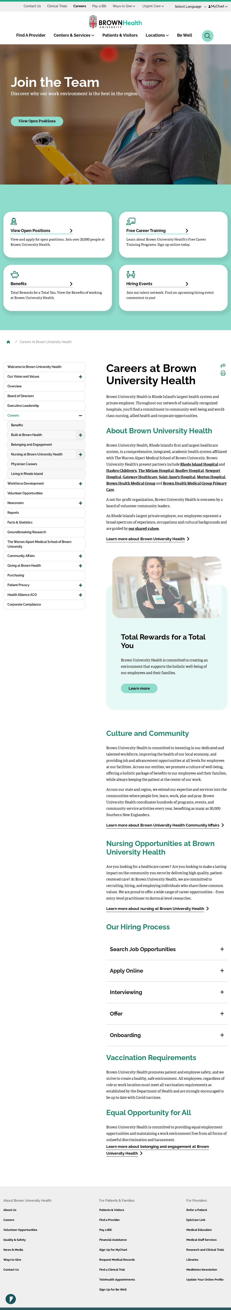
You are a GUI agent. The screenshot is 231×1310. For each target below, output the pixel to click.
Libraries (192, 1259)
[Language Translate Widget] (189, 7)
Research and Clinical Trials (205, 1249)
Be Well (184, 35)
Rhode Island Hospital (199, 465)
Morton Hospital (211, 477)
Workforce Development (25, 483)
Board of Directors (20, 396)
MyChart (218, 6)
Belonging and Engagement (31, 444)
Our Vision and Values (23, 376)
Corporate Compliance (24, 604)
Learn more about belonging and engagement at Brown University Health (157, 1150)
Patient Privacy (18, 585)
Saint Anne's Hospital (177, 477)
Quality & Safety (14, 1239)
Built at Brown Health (26, 435)
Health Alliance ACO (22, 595)
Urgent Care (153, 6)
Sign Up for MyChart (113, 1249)
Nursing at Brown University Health (36, 454)
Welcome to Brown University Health (34, 367)
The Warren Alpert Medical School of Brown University (39, 544)
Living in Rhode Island (27, 474)
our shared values (144, 529)
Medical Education (199, 1230)
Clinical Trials (57, 6)
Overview (14, 386)
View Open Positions (36, 121)
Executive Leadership (23, 405)
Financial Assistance (113, 1239)
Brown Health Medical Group (130, 484)
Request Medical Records (117, 1259)
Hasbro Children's (121, 471)
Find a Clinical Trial (112, 1269)
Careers (79, 6)
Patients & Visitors (120, 35)
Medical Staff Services (201, 1239)
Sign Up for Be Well (113, 1289)
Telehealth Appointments (117, 1279)
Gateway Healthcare (140, 477)
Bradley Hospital (189, 471)
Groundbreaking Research (26, 532)
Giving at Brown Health (24, 565)
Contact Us (32, 6)
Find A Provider (31, 35)
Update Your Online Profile (205, 1279)
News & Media (13, 1249)
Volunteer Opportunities (25, 493)
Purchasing (15, 575)
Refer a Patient (196, 1210)
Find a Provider (109, 1220)
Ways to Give (124, 6)
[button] (222, 949)
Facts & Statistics (19, 522)
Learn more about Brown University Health (147, 538)
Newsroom (15, 503)
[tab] (167, 949)
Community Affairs (21, 556)
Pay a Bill (99, 6)
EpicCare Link (195, 1220)
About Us (9, 1210)
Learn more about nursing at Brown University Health (157, 908)
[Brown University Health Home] (8, 342)
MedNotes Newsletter (201, 1269)
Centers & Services (74, 35)
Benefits (17, 425)
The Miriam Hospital (156, 471)
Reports (13, 512)
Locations (157, 35)
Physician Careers (24, 464)
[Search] (207, 36)
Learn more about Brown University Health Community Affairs (165, 825)
